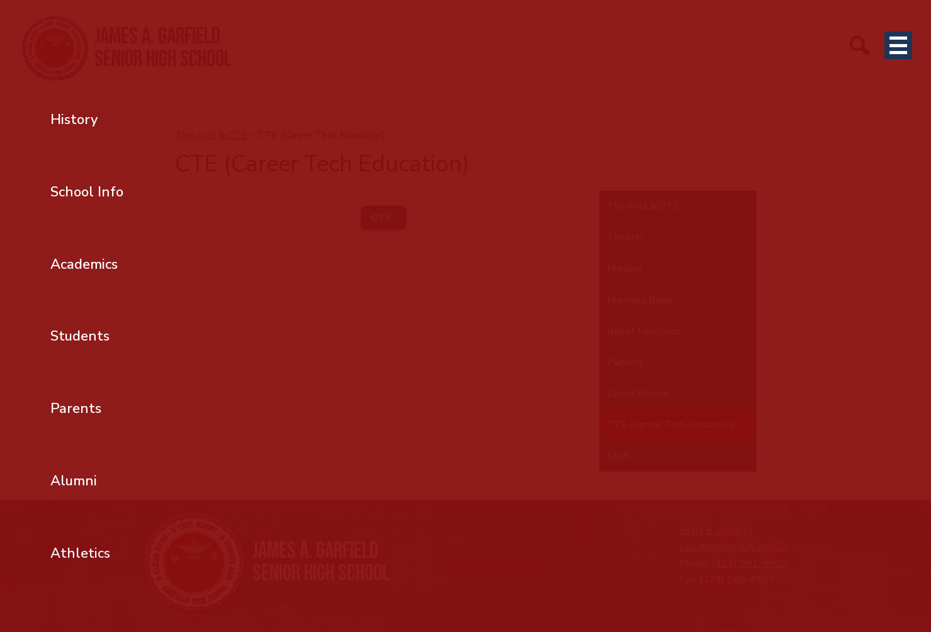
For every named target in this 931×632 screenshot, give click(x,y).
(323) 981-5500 (749, 563)
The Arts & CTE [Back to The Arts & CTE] (211, 135)
